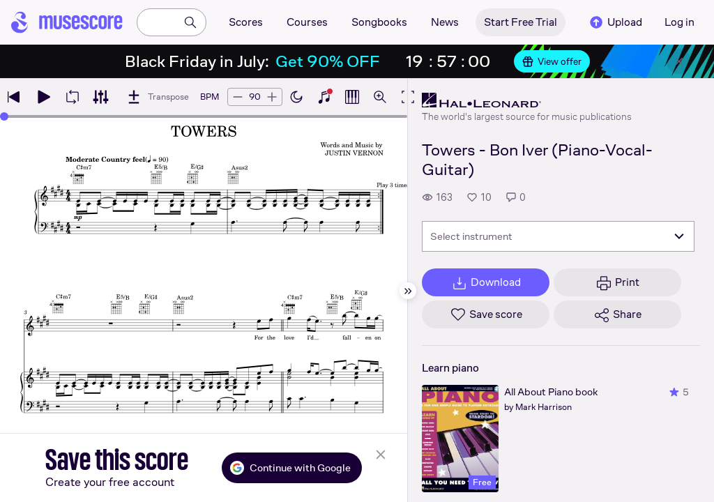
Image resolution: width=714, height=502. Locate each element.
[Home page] (67, 22)
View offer (552, 61)
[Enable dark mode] (296, 97)
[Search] (190, 22)
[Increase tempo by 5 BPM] (272, 97)
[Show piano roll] (352, 97)
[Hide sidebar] (408, 290)
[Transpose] (157, 97)
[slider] (4, 116)
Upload (615, 22)
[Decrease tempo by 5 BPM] (237, 97)
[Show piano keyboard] (324, 97)
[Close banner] (679, 61)
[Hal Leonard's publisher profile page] (527, 100)
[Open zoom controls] (380, 97)
